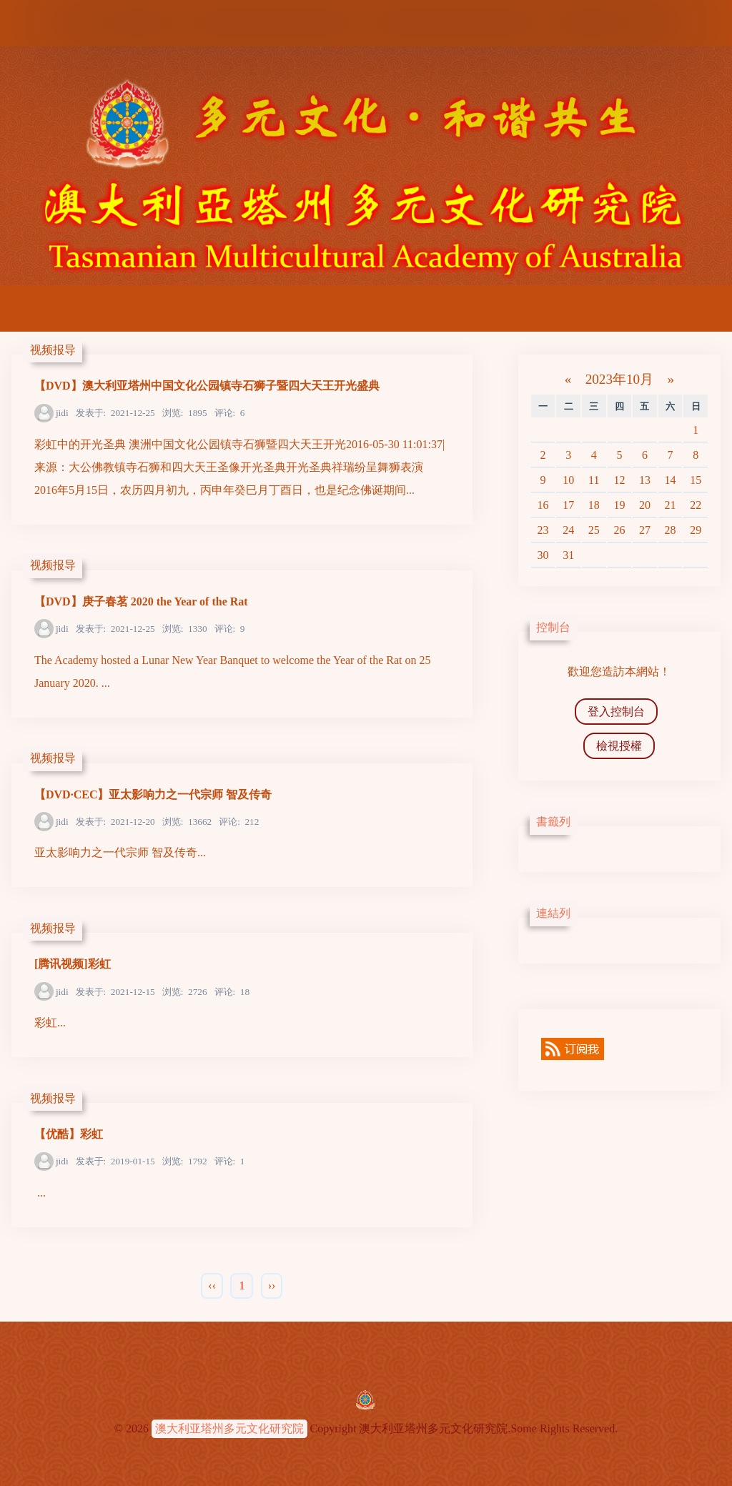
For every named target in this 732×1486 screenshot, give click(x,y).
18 (232, 991)
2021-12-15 (115, 991)
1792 (184, 1161)
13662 (187, 821)
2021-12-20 (115, 821)
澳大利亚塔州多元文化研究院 (229, 1428)
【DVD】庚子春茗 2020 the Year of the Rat (141, 601)
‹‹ (212, 1285)
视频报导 (53, 350)
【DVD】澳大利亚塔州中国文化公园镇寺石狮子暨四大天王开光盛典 (207, 386)
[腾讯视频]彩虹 (72, 964)
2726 (184, 991)
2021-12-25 (115, 412)
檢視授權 (619, 746)
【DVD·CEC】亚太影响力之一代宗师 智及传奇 (153, 794)
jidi (62, 412)
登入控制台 (616, 711)
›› (272, 1285)
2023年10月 (619, 379)
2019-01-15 (115, 1161)
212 (239, 821)
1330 (184, 628)
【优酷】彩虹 (68, 1134)
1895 (184, 412)
